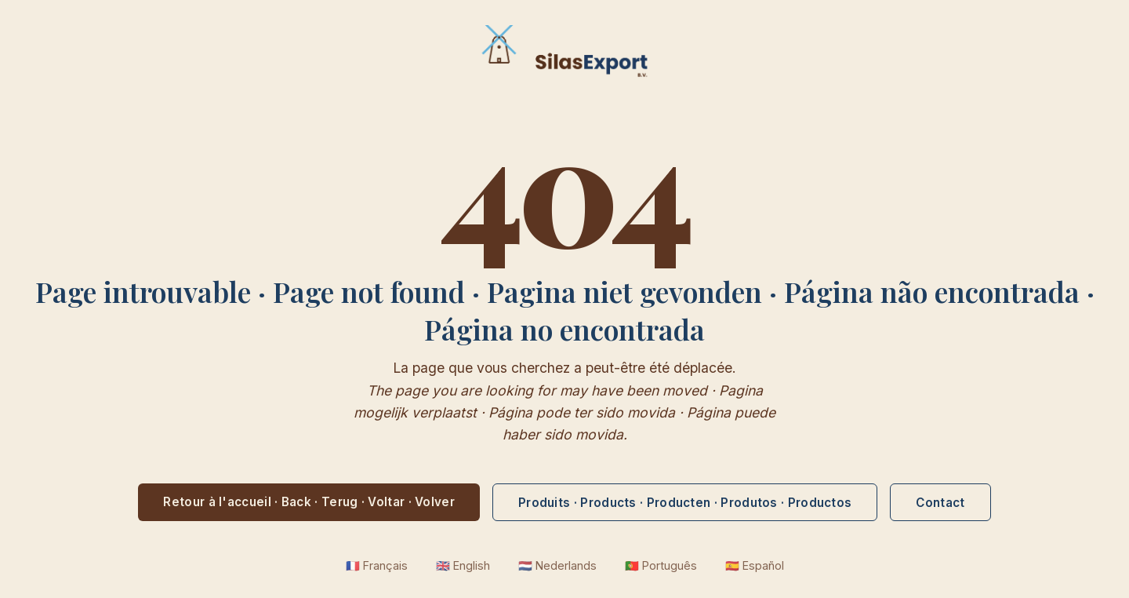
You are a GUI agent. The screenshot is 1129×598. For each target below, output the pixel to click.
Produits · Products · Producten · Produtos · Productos (684, 502)
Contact (940, 502)
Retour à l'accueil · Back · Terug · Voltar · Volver (309, 501)
